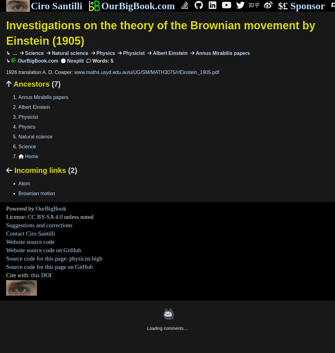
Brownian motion (36, 193)
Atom (24, 183)
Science (34, 53)
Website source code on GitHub (43, 250)
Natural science (69, 53)
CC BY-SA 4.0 (45, 217)
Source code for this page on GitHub (49, 267)
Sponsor (301, 6)
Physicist (133, 53)
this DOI (41, 275)
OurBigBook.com (131, 6)
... (14, 53)
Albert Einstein (169, 53)
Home (28, 156)
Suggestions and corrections (39, 225)
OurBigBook (51, 208)
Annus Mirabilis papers (222, 53)
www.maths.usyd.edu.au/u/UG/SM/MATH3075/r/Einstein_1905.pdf (146, 72)
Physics (105, 53)
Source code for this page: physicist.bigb (54, 258)
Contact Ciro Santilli (30, 233)
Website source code (30, 242)
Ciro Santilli (44, 6)
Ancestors (33, 84)
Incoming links (41, 170)
